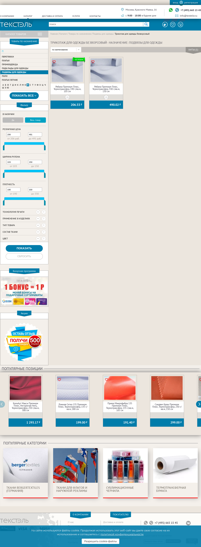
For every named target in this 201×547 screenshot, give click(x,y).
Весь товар (35, 120)
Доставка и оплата (52, 16)
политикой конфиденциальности (121, 534)
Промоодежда (10, 64)
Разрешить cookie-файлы (100, 541)
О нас (71, 522)
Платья (5, 60)
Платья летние (10, 80)
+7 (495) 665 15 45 (191, 10)
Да (13, 120)
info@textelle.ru (188, 15)
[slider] (3, 148)
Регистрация (191, 2)
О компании (7, 16)
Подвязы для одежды (14, 72)
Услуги (76, 16)
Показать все (24, 95)
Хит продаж (79, 59)
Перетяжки (8, 56)
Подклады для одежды (15, 68)
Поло (4, 76)
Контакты (95, 16)
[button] (200, 404)
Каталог (28, 16)
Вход (175, 2)
